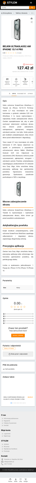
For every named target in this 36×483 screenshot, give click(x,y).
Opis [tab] (14, 93)
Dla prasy (5, 446)
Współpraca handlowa (9, 449)
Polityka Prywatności (8, 423)
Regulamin (5, 421)
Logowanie (5, 434)
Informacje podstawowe (9, 418)
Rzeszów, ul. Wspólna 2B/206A (13, 459)
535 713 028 (8, 464)
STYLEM (12, 2)
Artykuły (5, 444)
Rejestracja (5, 436)
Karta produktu (9, 369)
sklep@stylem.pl (9, 462)
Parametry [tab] (21, 93)
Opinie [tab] (30, 93)
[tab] (10, 93)
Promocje (5, 451)
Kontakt (5, 425)
